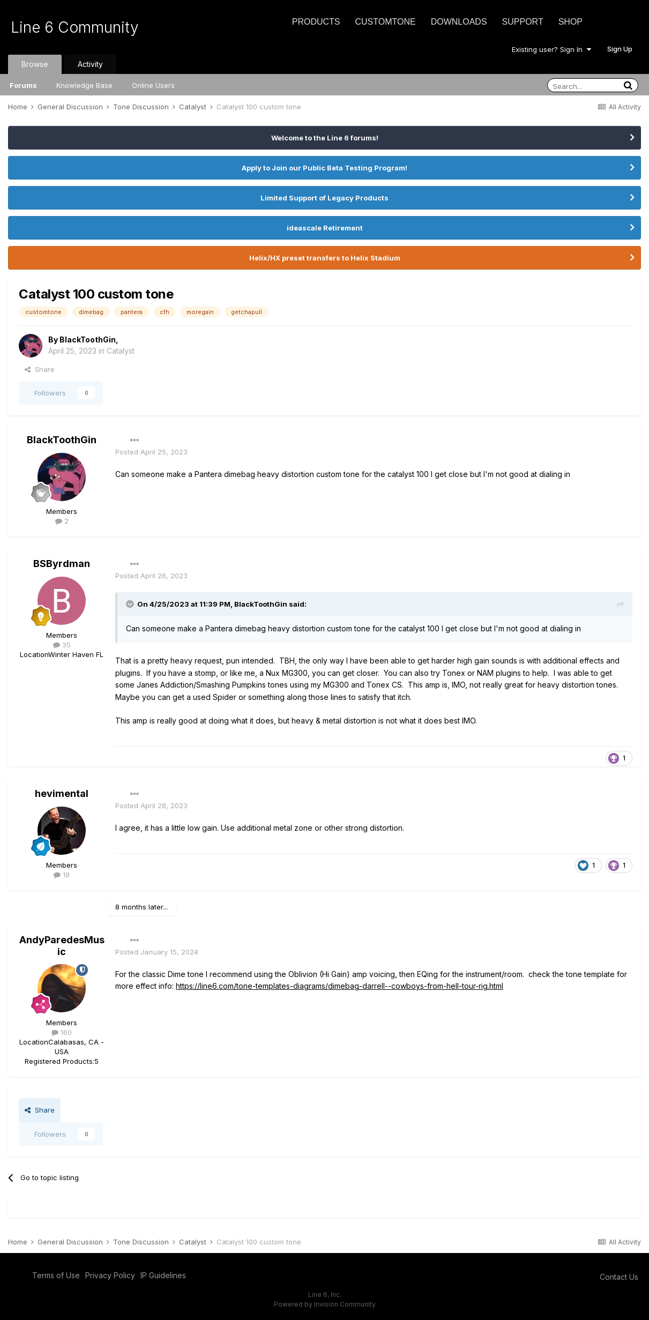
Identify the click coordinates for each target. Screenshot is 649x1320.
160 (61, 1032)
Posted (151, 452)
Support (522, 21)
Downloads (459, 21)
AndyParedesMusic (62, 945)
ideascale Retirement (325, 227)
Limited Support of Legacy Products (324, 197)
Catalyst (121, 350)
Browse (34, 64)
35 (62, 644)
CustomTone (385, 21)
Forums (23, 85)
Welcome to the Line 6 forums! (324, 137)
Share (40, 369)
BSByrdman (61, 563)
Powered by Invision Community (325, 1304)
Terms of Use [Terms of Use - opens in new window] (56, 1275)
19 (62, 874)
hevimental (61, 793)
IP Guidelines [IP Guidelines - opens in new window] (163, 1275)
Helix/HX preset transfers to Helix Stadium (324, 257)
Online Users (153, 85)
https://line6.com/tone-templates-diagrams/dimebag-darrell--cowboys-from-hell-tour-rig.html (339, 985)
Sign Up (619, 48)
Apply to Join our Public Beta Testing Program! (324, 167)
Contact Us (619, 1276)
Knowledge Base (84, 85)
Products (316, 21)
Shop (570, 21)
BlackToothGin (87, 339)
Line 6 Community (75, 27)
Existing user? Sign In (551, 49)
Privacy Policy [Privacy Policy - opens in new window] (110, 1275)
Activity (90, 64)
